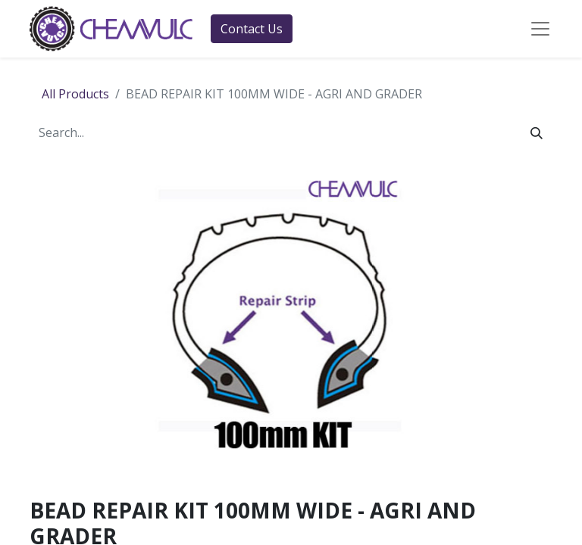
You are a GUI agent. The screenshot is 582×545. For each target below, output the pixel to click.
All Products (75, 94)
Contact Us (252, 28)
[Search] (536, 132)
